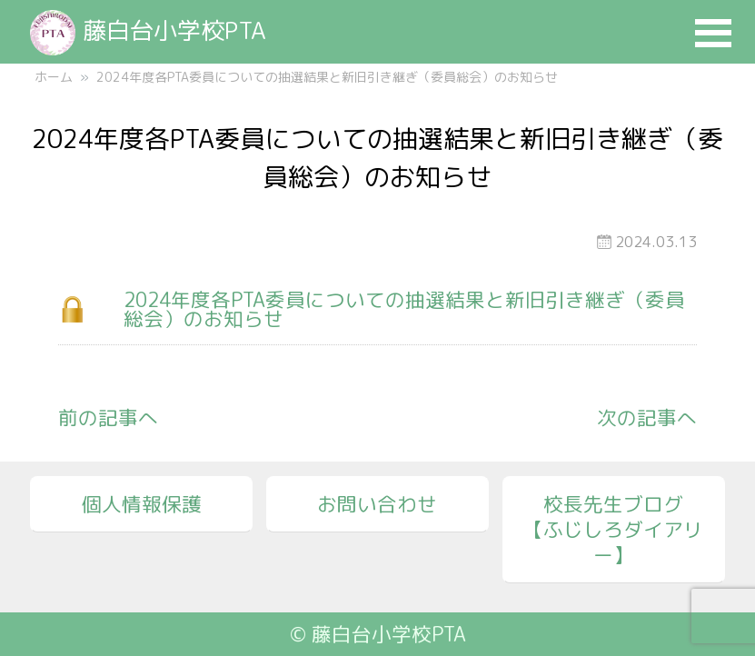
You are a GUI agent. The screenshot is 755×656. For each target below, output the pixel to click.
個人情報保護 (142, 504)
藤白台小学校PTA (148, 30)
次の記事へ (647, 418)
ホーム (54, 76)
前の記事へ (108, 418)
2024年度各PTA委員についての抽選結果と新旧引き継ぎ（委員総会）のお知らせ (404, 309)
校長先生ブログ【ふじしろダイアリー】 (613, 530)
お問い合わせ (377, 504)
